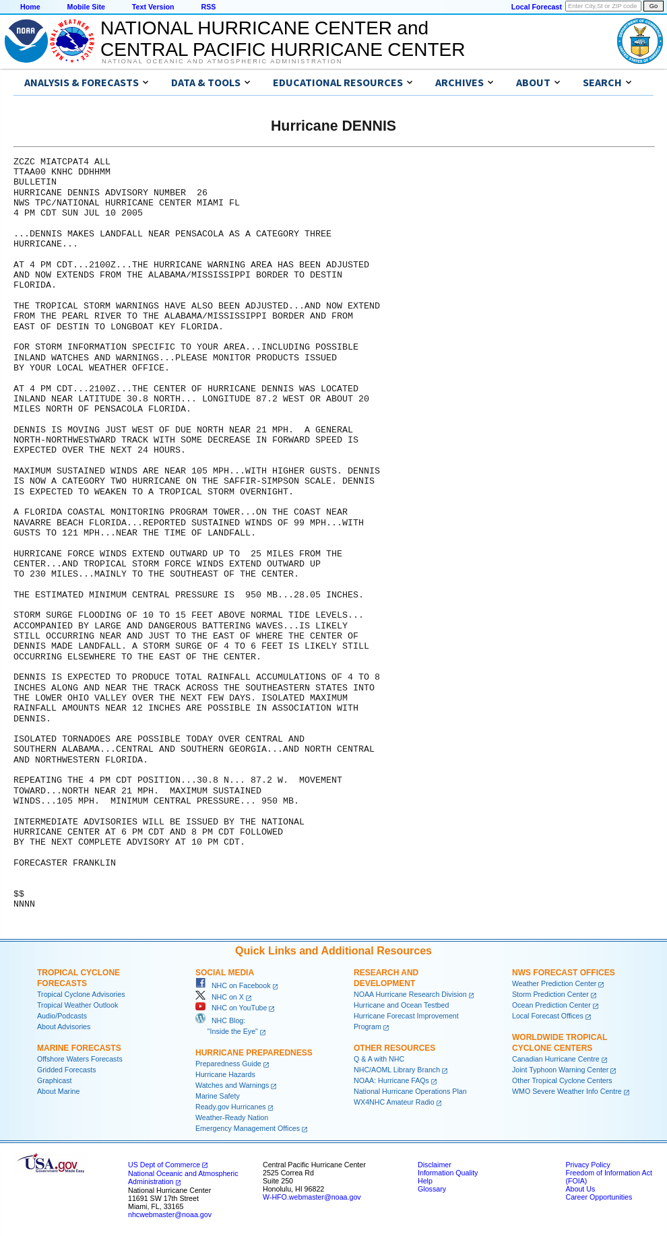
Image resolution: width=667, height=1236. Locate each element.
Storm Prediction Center (550, 994)
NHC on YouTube (231, 1008)
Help (425, 1181)
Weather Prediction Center (554, 983)
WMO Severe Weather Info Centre (567, 1091)
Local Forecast (536, 7)
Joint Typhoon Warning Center (560, 1070)
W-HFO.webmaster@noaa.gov (312, 1197)
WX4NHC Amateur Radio (394, 1102)
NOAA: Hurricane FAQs (391, 1080)
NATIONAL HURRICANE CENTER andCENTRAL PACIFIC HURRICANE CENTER (282, 39)
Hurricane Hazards (225, 1074)
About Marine (58, 1091)
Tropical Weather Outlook (77, 1005)
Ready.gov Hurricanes (230, 1107)
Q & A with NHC (379, 1059)
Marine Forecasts (79, 1048)
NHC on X (219, 997)
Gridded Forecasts (66, 1070)
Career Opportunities (598, 1197)
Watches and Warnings (232, 1085)
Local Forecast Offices (547, 1016)
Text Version (153, 7)
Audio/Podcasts (62, 1016)
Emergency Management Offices (247, 1128)
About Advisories (63, 1026)
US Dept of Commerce (164, 1165)
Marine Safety (217, 1096)
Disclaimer (434, 1165)
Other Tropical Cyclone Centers (562, 1080)
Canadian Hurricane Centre (556, 1059)
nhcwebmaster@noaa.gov (170, 1214)
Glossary (432, 1189)
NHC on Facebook (233, 985)
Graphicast (54, 1080)
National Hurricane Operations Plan (410, 1091)
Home (30, 7)
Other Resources (394, 1048)
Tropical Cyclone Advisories (81, 994)
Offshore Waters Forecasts (80, 1059)
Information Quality (448, 1173)
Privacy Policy (587, 1165)
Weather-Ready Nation (231, 1117)
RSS (208, 7)
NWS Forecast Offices (563, 972)
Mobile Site (86, 7)
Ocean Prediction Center (551, 1005)
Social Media (224, 972)
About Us (580, 1189)
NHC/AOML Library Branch (397, 1070)
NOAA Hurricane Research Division (410, 994)
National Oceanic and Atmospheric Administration (222, 61)
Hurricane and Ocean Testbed (401, 1005)
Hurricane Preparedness (254, 1053)
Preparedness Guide (228, 1064)
